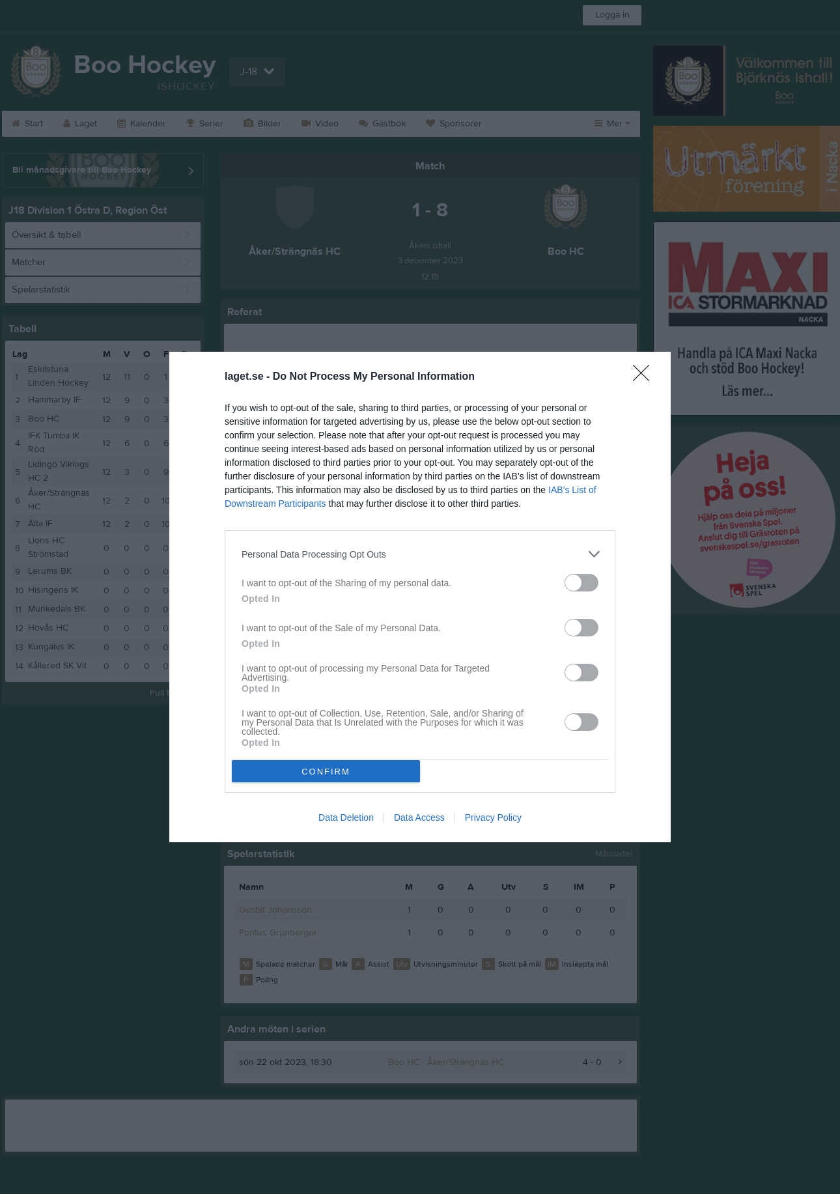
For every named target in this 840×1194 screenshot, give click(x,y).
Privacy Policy (493, 817)
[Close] (645, 377)
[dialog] (420, 597)
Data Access (419, 817)
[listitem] (420, 554)
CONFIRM (325, 771)
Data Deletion (346, 817)
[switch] (581, 582)
